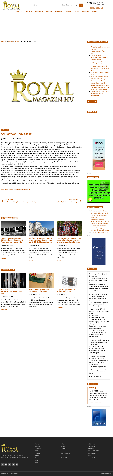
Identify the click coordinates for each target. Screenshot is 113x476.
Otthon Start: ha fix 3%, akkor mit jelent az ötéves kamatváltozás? (100, 94)
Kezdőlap (4, 41)
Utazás (63, 446)
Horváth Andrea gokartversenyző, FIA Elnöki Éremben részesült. (40, 290)
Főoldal (19, 12)
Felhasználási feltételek (95, 451)
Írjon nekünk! (91, 458)
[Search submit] (81, 5)
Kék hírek (63, 448)
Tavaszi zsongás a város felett (100, 47)
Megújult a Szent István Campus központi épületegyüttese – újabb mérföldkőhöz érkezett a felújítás (41, 240)
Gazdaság (39, 12)
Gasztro (85, 12)
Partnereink (91, 448)
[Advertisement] (56, 27)
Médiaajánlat (91, 444)
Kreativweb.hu (108, 473)
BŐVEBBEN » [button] (4, 258)
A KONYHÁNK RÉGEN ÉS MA (100, 232)
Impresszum (91, 446)
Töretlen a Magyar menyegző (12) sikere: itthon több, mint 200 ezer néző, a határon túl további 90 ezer (69, 240)
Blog (89, 455)
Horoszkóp (92, 388)
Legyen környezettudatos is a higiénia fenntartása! (67, 290)
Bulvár (94, 12)
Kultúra (49, 12)
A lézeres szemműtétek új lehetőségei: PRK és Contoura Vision (100, 68)
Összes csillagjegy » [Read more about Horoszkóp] (96, 403)
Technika (58, 12)
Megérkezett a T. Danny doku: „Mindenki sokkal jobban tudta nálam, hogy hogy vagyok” (100, 87)
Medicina (68, 12)
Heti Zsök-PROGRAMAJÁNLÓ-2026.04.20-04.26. (12, 291)
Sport (77, 12)
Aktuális (28, 12)
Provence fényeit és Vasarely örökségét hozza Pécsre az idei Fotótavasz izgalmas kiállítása (12, 240)
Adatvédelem (92, 453)
